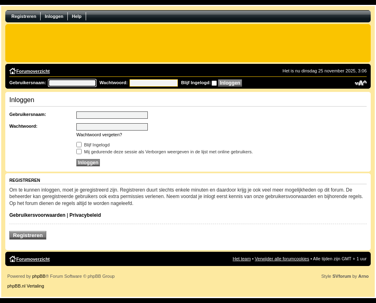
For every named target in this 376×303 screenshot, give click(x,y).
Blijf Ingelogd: (196, 82)
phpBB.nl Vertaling (25, 285)
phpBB (38, 276)
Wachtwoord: (113, 82)
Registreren (23, 16)
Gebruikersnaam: (27, 82)
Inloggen (54, 16)
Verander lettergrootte (361, 83)
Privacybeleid (85, 215)
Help (77, 16)
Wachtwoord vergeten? (99, 134)
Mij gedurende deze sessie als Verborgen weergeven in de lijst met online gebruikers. (164, 151)
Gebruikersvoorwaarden (37, 215)
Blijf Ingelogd (93, 144)
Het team (242, 258)
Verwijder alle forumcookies (282, 258)
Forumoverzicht (33, 71)
